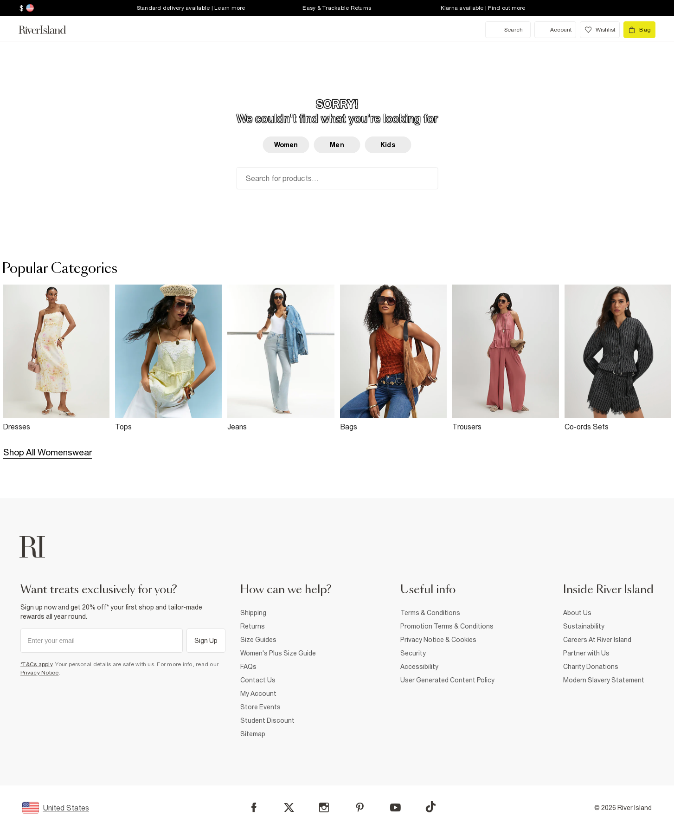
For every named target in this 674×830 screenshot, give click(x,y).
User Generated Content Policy (447, 680)
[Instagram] (324, 807)
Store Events (260, 707)
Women (286, 145)
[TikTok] (430, 806)
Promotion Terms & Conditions (447, 626)
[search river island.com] (508, 29)
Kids (388, 145)
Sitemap (252, 734)
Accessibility (419, 666)
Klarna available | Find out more (483, 8)
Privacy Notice (39, 672)
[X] (289, 807)
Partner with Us (586, 653)
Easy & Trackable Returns (336, 8)
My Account (258, 693)
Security (413, 653)
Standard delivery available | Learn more (191, 8)
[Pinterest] (359, 807)
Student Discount (267, 720)
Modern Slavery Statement (603, 680)
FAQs (248, 666)
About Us (577, 612)
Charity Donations (590, 666)
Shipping (253, 612)
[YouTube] (395, 807)
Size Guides (258, 639)
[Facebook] (254, 807)
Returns (252, 626)
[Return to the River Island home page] (49, 30)
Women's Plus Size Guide (278, 653)
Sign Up (206, 640)
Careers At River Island (597, 639)
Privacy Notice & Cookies (438, 639)
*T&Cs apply (36, 664)
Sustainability (583, 626)
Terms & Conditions (430, 612)
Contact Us (258, 680)
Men (337, 145)
